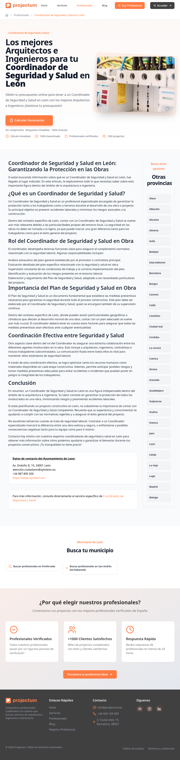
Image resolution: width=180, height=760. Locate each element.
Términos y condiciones (161, 748)
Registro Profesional (62, 729)
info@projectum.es (110, 707)
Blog (104, 5)
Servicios (62, 5)
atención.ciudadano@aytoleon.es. (34, 469)
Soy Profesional (130, 5)
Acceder (162, 5)
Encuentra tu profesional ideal (90, 674)
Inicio (44, 5)
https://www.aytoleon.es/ (29, 478)
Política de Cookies (133, 748)
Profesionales (84, 5)
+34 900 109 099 (108, 714)
